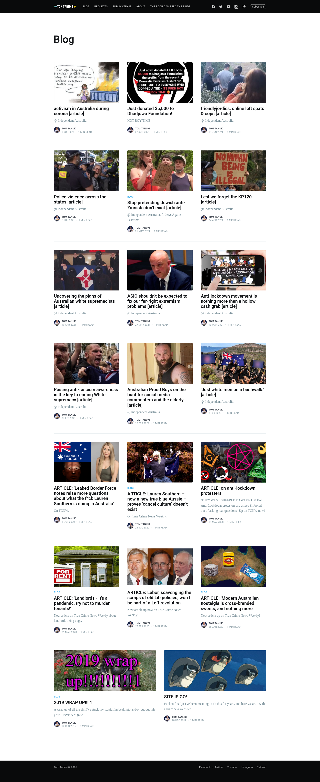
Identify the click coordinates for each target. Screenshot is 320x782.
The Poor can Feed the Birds (170, 6)
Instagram (247, 767)
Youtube (232, 767)
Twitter (219, 767)
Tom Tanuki (69, 128)
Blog (86, 6)
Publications (122, 6)
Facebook (205, 767)
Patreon (261, 767)
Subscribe (258, 6)
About (140, 6)
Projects (101, 6)
